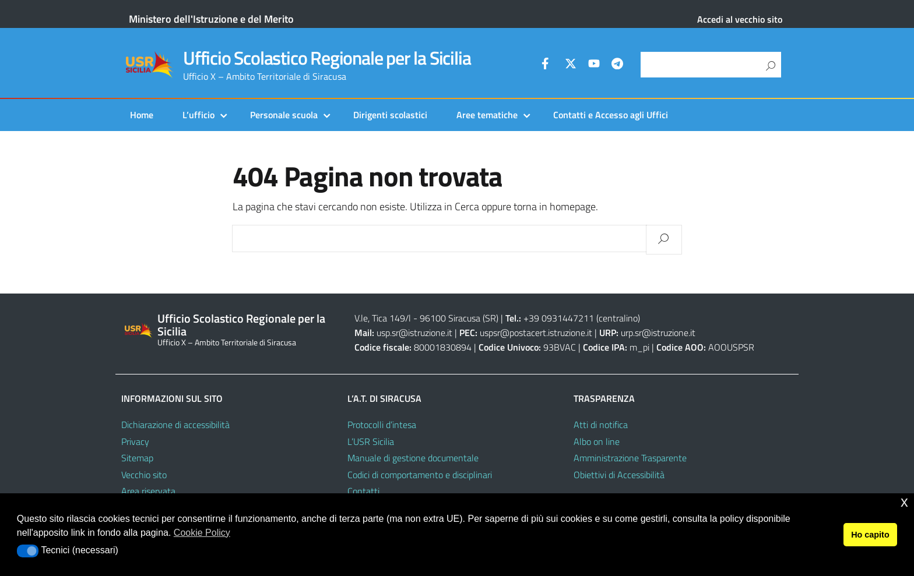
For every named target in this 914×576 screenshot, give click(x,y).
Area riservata (148, 491)
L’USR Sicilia (370, 441)
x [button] (904, 501)
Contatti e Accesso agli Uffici (610, 115)
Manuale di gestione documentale (413, 458)
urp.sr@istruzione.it (658, 333)
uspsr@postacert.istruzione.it (536, 333)
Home (141, 115)
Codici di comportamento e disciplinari (419, 475)
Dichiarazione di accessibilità (175, 425)
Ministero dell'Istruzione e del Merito (211, 19)
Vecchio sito (144, 475)
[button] (27, 551)
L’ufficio (198, 115)
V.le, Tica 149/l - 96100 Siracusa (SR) (426, 318)
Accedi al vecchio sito (739, 19)
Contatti (363, 491)
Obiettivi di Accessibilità (619, 475)
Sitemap (137, 458)
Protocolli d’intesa (381, 425)
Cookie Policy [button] (202, 533)
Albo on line (597, 441)
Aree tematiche (487, 115)
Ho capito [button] (870, 534)
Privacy (135, 441)
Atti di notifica (601, 425)
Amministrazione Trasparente (630, 458)
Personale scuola (284, 115)
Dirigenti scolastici (390, 115)
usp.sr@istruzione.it (414, 333)
